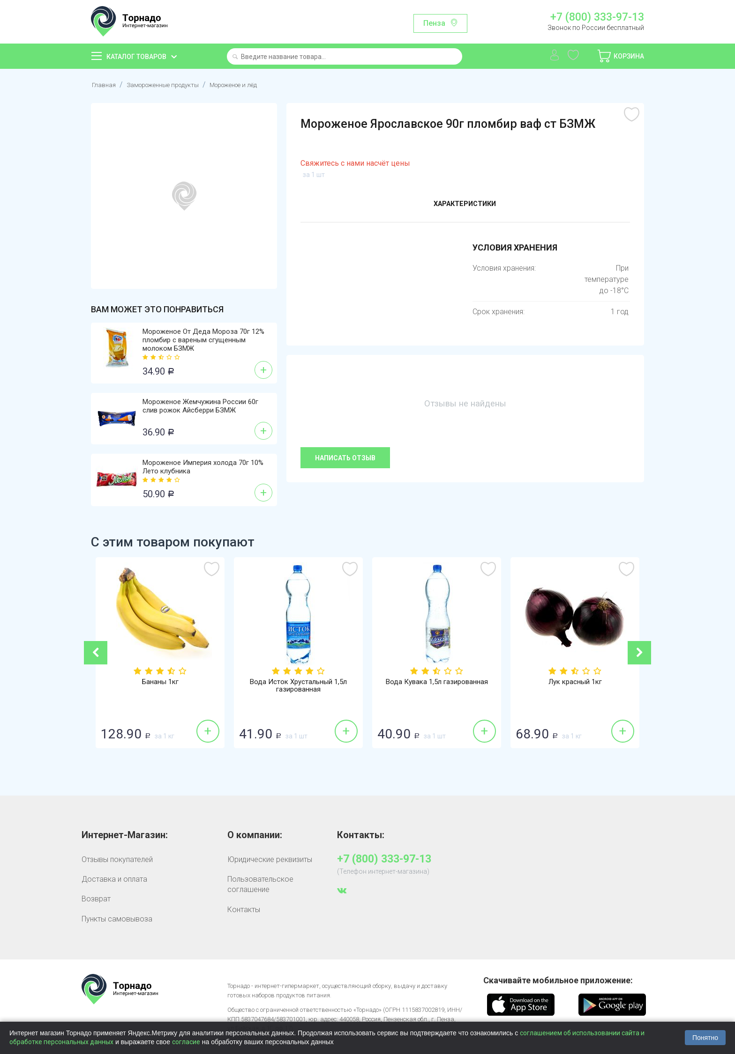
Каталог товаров (136, 56)
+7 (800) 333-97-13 (597, 17)
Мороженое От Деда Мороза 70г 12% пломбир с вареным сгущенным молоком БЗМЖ (203, 340)
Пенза (434, 23)
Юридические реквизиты (269, 859)
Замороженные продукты (173, 84)
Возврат (96, 898)
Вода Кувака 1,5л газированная (437, 682)
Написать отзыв (345, 458)
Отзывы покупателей (117, 859)
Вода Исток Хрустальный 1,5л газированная (299, 686)
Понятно (705, 1037)
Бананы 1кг (160, 682)
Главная (105, 84)
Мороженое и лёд (260, 84)
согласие (186, 1042)
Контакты (243, 909)
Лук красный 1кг (575, 682)
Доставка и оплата (114, 879)
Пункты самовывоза (117, 918)
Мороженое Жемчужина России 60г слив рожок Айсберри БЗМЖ (200, 406)
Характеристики (465, 205)
